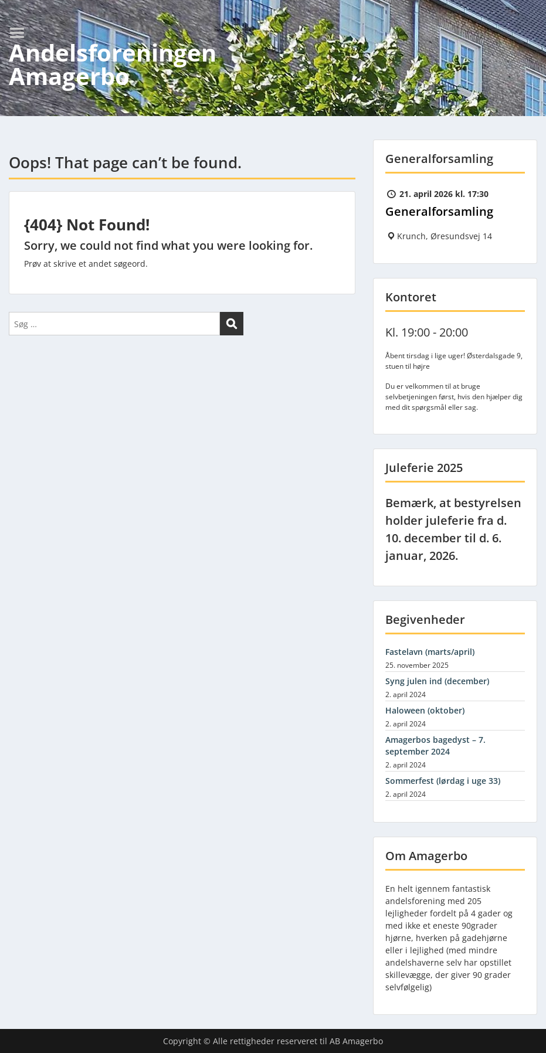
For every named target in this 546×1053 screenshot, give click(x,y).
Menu (21, 33)
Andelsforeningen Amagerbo (112, 64)
